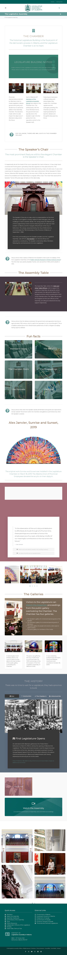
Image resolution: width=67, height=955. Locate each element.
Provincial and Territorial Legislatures (47, 923)
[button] (32, 903)
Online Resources (12, 923)
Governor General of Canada (45, 921)
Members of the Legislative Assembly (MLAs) (32, 101)
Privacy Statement (40, 948)
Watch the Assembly (36, 605)
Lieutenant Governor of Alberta (46, 916)
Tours (8, 921)
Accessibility (47, 948)
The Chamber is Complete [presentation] (40, 696)
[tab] (12, 696)
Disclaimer (33, 948)
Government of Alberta (43, 914)
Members (9, 914)
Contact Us (15, 933)
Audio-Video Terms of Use (14, 928)
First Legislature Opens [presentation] (12, 696)
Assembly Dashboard (13, 918)
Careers (52, 1)
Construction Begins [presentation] (26, 696)
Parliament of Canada (43, 918)
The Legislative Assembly (16, 14)
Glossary (9, 927)
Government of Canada (43, 920)
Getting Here (59, 1)
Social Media (53, 948)
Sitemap (58, 948)
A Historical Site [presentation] (55, 696)
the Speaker (31, 239)
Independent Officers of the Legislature (18, 925)
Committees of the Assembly (15, 920)
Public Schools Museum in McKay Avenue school (45, 260)
